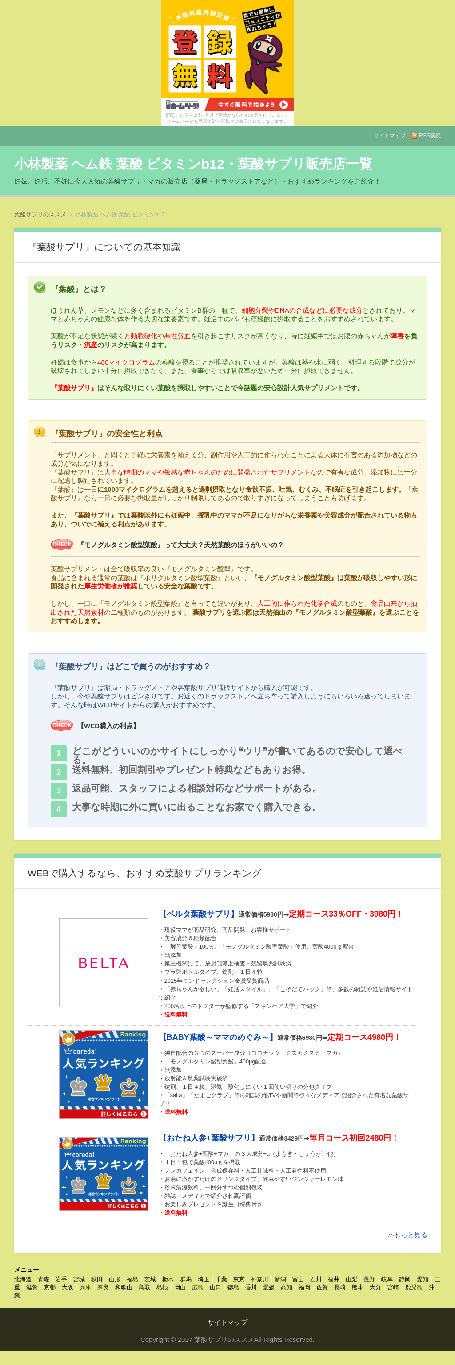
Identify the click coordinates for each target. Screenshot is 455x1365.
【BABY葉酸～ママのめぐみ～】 (218, 1037)
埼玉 (203, 1279)
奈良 (103, 1287)
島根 (162, 1287)
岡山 (180, 1287)
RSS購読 (430, 136)
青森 (43, 1279)
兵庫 (85, 1287)
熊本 (357, 1287)
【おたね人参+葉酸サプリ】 (209, 1138)
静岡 (405, 1279)
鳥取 (144, 1287)
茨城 (150, 1279)
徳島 (233, 1287)
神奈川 (259, 1279)
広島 (198, 1287)
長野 (369, 1279)
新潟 (280, 1279)
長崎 (340, 1287)
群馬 (186, 1279)
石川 (316, 1279)
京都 (50, 1287)
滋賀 (32, 1287)
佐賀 (322, 1287)
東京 (239, 1279)
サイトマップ (390, 136)
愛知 (422, 1279)
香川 (251, 1287)
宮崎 (393, 1287)
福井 (333, 1279)
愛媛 (269, 1287)
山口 (215, 1287)
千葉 (221, 1279)
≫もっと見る (407, 1235)
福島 (132, 1279)
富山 (298, 1279)
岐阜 (387, 1279)
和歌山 (123, 1287)
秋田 (97, 1279)
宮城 (79, 1279)
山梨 (351, 1279)
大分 (375, 1287)
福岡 (304, 1287)
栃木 (168, 1279)
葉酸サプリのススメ (40, 214)
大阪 (67, 1287)
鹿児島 (414, 1287)
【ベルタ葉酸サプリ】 (199, 914)
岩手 (61, 1279)
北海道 (23, 1279)
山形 (114, 1279)
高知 (286, 1287)
